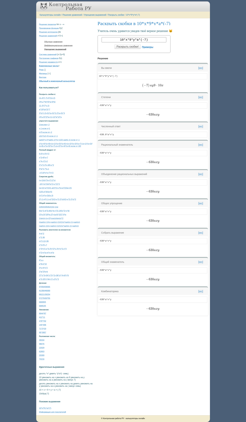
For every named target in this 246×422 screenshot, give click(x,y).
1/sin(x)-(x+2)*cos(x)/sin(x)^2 (51, 218)
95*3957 (42, 332)
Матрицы (43, 73)
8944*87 (42, 313)
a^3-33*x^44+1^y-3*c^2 (49, 279)
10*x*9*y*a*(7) (45, 408)
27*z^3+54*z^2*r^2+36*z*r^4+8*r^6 (54, 275)
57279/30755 (44, 298)
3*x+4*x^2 (43, 268)
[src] (200, 68)
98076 (42, 344)
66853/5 (42, 306)
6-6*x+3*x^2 (44, 154)
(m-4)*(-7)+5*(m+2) (47, 98)
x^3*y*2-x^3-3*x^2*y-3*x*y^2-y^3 (53, 249)
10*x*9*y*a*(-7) (133, 15)
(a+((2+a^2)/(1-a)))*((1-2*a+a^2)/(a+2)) (55, 188)
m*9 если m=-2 (45, 132)
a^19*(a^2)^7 (44, 109)
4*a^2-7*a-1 (44, 169)
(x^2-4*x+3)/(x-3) (46, 195)
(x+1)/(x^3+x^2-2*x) (47, 180)
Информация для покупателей (52, 412)
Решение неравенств (48, 62)
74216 (42, 359)
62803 (42, 351)
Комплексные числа (48, 66)
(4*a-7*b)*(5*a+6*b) (47, 102)
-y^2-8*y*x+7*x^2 (46, 173)
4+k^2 (41, 234)
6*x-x (41, 260)
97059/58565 (44, 287)
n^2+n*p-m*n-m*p (46, 253)
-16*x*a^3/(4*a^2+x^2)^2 (49, 184)
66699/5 (42, 302)
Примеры (147, 47)
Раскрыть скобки (116, 15)
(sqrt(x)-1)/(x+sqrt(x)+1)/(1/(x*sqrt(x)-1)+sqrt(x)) (59, 226)
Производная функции (49, 28)
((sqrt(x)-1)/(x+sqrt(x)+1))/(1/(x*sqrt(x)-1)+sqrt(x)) (59, 222)
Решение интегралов (48, 32)
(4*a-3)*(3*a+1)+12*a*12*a (50, 117)
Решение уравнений (72, 15)
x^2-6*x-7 (43, 245)
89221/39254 (44, 294)
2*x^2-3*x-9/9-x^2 (46, 165)
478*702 (42, 321)
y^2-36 (42, 237)
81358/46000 (44, 291)
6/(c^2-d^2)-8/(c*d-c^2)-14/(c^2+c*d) (54, 211)
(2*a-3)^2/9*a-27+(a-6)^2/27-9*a (52, 215)
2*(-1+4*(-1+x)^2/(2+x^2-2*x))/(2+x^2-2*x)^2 (57, 199)
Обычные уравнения (53, 42)
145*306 (42, 325)
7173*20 (42, 329)
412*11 (42, 317)
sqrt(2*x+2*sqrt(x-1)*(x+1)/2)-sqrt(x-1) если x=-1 (59, 140)
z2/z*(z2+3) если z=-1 (48, 136)
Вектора (42, 77)
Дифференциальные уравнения (58, 45)
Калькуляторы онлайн (50, 15)
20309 (42, 355)
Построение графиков (49, 58)
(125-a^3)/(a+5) (45, 192)
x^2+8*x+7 (43, 157)
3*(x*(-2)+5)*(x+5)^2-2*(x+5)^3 (52, 113)
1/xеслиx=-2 (44, 125)
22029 (42, 348)
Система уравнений (48, 54)
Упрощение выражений (95, 15)
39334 (42, 340)
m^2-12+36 (44, 241)
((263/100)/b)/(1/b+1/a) (48, 207)
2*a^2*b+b (43, 272)
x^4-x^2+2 (43, 161)
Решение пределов (47, 24)
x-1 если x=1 (44, 128)
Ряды (41, 70)
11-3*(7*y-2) (44, 106)
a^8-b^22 (43, 264)
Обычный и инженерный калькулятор (57, 81)
